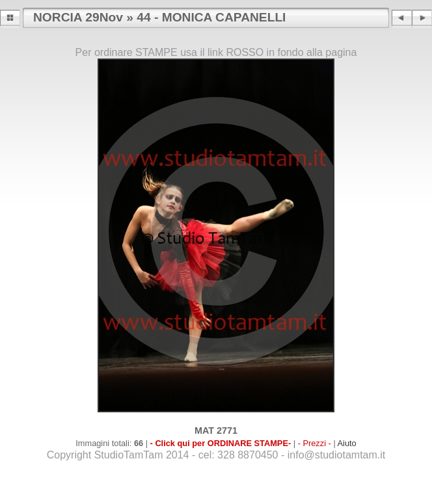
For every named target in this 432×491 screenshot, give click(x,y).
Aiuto (347, 443)
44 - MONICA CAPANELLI (211, 17)
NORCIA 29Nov (78, 17)
